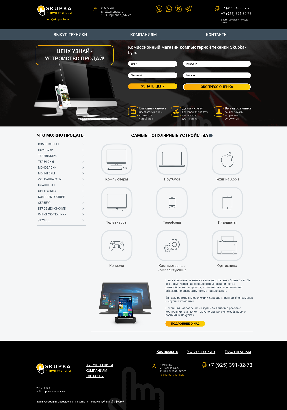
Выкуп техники (70, 34)
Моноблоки (47, 167)
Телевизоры (47, 156)
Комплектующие (51, 197)
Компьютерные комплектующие (172, 251)
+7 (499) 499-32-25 (236, 8)
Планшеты (46, 185)
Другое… (44, 220)
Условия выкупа (201, 352)
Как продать (167, 352)
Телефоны (46, 161)
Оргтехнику (47, 191)
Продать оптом (238, 352)
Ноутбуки (45, 150)
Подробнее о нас (185, 323)
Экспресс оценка (217, 87)
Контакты (217, 34)
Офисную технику (52, 214)
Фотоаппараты (49, 179)
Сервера (44, 202)
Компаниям (143, 34)
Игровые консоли (52, 208)
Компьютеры (48, 144)
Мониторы (46, 173)
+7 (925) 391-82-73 (236, 14)
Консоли (117, 249)
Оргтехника (227, 249)
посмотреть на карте (172, 374)
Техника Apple (227, 162)
